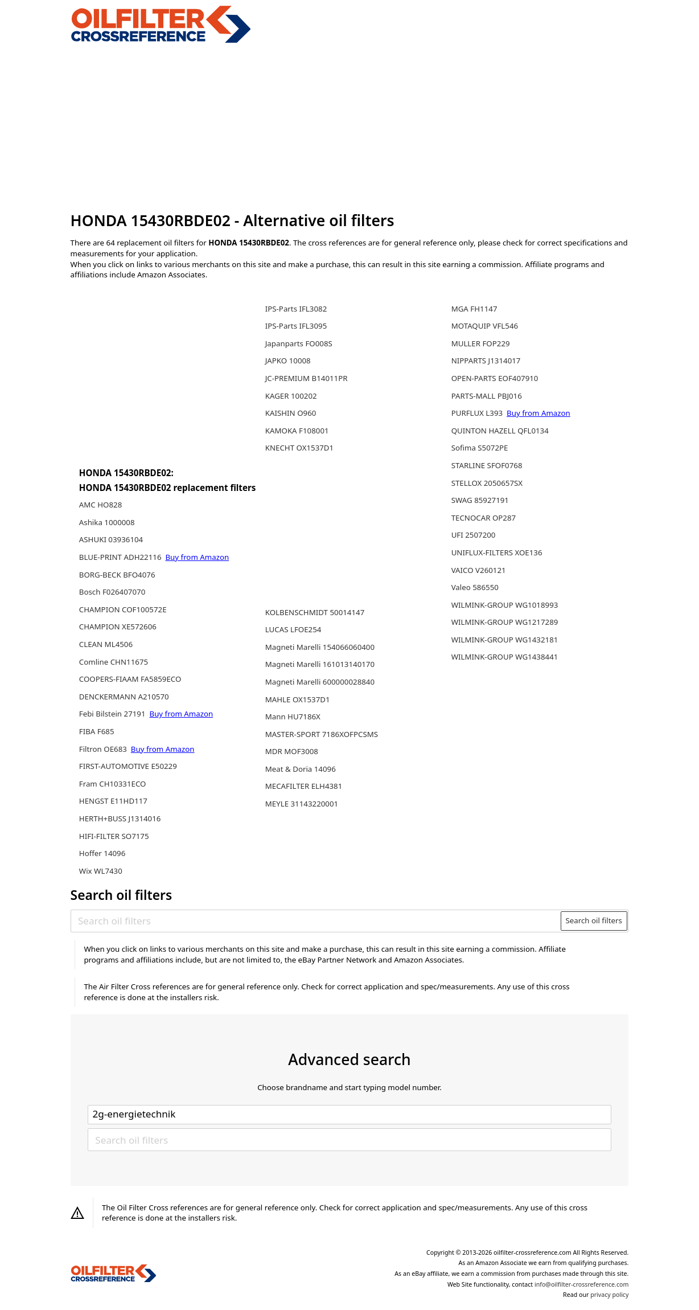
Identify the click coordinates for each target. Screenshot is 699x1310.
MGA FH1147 (474, 309)
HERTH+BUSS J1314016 (120, 818)
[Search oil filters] (316, 920)
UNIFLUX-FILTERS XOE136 (496, 552)
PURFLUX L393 (478, 413)
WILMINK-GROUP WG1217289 (504, 622)
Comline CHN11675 (113, 662)
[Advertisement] (350, 127)
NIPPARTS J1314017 (486, 360)
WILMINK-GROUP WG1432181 (504, 639)
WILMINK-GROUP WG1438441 (504, 657)
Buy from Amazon (197, 557)
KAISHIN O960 (290, 413)
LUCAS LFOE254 (293, 629)
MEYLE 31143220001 (301, 804)
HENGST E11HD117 (113, 801)
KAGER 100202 (291, 396)
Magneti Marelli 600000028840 (320, 682)
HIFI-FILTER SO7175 (114, 836)
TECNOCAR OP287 (483, 518)
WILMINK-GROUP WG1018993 (504, 605)
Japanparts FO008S (298, 343)
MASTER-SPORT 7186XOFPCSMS (321, 734)
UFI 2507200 (473, 535)
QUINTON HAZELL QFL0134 (500, 430)
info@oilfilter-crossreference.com (581, 1284)
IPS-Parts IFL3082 (296, 309)
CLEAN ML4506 (106, 644)
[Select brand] (349, 1114)
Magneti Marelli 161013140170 (320, 664)
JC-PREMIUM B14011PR (306, 378)
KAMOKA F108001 (297, 430)
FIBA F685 (96, 731)
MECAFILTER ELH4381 (304, 786)
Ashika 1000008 (107, 522)
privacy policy (609, 1295)
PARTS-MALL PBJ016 (486, 396)
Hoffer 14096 (102, 853)
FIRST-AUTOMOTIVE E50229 (128, 766)
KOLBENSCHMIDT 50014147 (315, 612)
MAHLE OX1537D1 (297, 699)
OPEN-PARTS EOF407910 (494, 378)
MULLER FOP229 (480, 343)
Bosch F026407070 (112, 592)
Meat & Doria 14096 (300, 769)
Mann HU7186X (292, 716)
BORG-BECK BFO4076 (117, 575)
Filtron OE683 (104, 749)
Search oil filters (593, 920)
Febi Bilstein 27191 (113, 714)
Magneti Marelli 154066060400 (320, 647)
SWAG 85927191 (480, 500)
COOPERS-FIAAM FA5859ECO (130, 679)
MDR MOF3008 (291, 751)
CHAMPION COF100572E (123, 609)
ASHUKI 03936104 (111, 539)
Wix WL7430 (100, 871)
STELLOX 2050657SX (487, 483)
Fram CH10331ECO (112, 784)
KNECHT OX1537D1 (299, 448)
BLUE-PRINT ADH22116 (121, 557)
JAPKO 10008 (288, 360)
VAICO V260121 (478, 570)
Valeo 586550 (475, 587)
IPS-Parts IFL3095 (296, 326)
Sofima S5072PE (479, 448)
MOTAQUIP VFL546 (485, 326)
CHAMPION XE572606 (118, 626)
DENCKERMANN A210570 (124, 696)
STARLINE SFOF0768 (487, 465)
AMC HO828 (100, 505)
